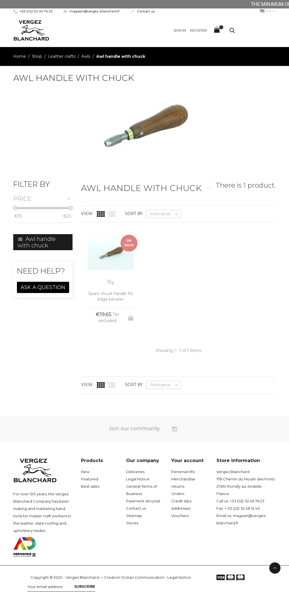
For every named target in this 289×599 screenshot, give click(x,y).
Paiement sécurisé (143, 501)
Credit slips (181, 501)
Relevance (165, 214)
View (87, 213)
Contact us (143, 11)
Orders (177, 493)
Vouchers (180, 515)
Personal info (183, 471)
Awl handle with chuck (36, 242)
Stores (132, 523)
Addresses (181, 508)
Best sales (90, 486)
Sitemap (134, 515)
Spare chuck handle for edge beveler (110, 296)
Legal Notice (138, 479)
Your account (187, 460)
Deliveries (135, 471)
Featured (89, 479)
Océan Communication (142, 577)
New (85, 471)
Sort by (134, 213)
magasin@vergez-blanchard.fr (91, 11)
